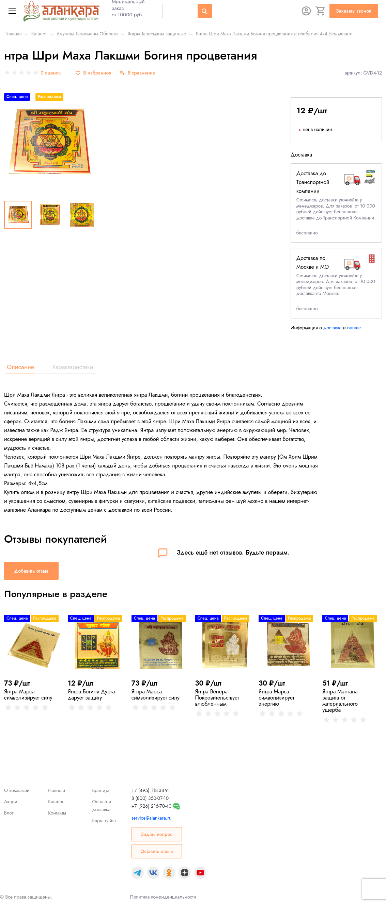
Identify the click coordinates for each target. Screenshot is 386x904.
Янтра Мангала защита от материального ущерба (340, 701)
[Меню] (12, 10)
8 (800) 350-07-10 (150, 798)
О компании (17, 790)
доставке (332, 327)
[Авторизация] (306, 10)
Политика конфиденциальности (163, 896)
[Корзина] (320, 10)
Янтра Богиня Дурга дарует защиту (91, 695)
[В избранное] (93, 73)
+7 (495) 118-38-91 (151, 790)
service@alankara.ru (151, 818)
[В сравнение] (137, 73)
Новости (56, 790)
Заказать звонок (353, 10)
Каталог (56, 801)
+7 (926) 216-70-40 (152, 806)
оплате (354, 327)
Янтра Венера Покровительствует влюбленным (217, 698)
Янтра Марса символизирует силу (28, 695)
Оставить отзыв (156, 851)
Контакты (57, 812)
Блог (9, 812)
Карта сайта (103, 820)
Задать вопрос (156, 834)
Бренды (100, 790)
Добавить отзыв (31, 571)
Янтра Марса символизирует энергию (276, 698)
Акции (10, 801)
